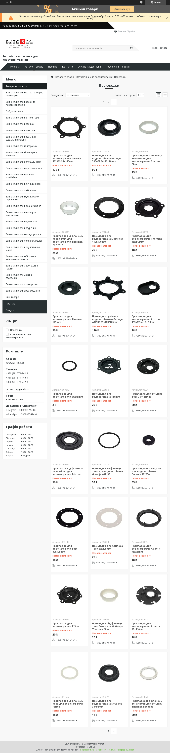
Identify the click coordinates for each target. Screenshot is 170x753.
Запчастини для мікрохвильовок (24, 168)
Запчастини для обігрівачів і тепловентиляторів (22, 258)
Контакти (67, 67)
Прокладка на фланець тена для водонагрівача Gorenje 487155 (107, 471)
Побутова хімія (14, 111)
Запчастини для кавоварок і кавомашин (21, 214)
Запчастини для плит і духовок (23, 183)
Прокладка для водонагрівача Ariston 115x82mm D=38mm (146, 319)
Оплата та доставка (89, 67)
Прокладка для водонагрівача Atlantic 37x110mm (146, 626)
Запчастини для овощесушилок (23, 234)
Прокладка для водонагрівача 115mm (66, 625)
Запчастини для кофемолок (21, 221)
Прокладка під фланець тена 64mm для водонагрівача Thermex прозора (67, 240)
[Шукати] (131, 48)
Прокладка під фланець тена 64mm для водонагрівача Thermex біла (147, 160)
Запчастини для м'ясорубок (21, 146)
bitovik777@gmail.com (18, 389)
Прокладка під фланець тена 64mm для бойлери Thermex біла (107, 626)
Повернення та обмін (118, 67)
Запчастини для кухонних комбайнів (20, 176)
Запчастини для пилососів (20, 130)
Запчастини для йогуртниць (21, 227)
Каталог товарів (34, 67)
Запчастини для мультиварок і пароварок (23, 198)
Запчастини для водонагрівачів (23, 205)
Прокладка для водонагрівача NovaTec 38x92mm (107, 703)
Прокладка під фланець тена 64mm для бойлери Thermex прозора (147, 703)
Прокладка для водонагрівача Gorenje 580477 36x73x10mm (106, 158)
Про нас (52, 67)
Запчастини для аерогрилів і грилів (22, 267)
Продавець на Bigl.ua (85, 746)
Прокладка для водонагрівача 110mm (106, 395)
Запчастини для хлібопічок (21, 190)
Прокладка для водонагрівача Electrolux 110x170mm (107, 238)
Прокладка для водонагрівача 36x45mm (67, 395)
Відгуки (10, 310)
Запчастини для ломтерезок (22, 284)
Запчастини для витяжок (20, 123)
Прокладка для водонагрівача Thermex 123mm (67, 319)
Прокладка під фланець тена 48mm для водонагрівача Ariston (67, 471)
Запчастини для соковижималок (24, 240)
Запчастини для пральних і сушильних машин (21, 138)
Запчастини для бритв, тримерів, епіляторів (24, 94)
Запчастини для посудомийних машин (23, 248)
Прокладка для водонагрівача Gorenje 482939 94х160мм (66, 158)
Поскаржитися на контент (93, 749)
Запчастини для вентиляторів (23, 117)
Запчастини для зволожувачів (23, 290)
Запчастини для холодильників (23, 161)
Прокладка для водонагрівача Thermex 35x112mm (147, 238)
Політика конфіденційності (121, 749)
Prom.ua (102, 743)
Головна (15, 67)
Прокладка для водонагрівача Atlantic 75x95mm (146, 548)
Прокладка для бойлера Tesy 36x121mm (147, 395)
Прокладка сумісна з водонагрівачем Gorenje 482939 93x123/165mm (107, 319)
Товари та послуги (16, 86)
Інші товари (12, 297)
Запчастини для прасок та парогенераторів (20, 103)
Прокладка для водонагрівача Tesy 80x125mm (65, 548)
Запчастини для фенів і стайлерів (19, 276)
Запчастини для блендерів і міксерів (21, 154)
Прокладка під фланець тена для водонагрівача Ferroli (67, 703)
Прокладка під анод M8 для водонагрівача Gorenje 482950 (146, 471)
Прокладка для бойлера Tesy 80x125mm (107, 547)
